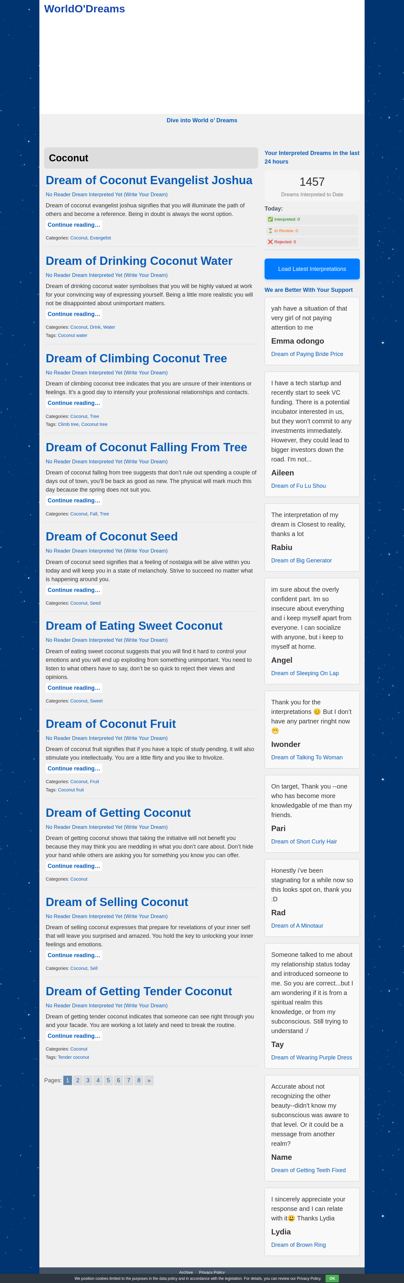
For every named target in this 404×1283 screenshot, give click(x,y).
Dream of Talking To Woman (307, 757)
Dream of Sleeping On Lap (305, 673)
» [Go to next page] (149, 1080)
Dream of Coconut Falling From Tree (146, 447)
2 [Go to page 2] (77, 1080)
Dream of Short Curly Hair (304, 841)
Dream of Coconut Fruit (111, 723)
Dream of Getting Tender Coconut (139, 991)
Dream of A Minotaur (297, 926)
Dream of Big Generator (301, 560)
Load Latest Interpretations (312, 269)
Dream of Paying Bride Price (307, 354)
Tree (94, 416)
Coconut (79, 237)
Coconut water (72, 335)
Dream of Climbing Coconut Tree (136, 358)
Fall (93, 513)
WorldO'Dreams (84, 9)
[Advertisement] (202, 66)
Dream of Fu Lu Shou (298, 486)
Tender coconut (73, 1057)
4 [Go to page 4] (98, 1080)
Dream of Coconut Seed (112, 536)
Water (109, 327)
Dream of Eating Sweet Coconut (134, 625)
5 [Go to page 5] (108, 1080)
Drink (95, 327)
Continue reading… (74, 225)
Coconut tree (94, 424)
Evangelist (100, 237)
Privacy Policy (212, 1272)
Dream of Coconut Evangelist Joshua (149, 180)
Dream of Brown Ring (298, 1245)
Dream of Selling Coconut (117, 902)
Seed (95, 603)
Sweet (96, 700)
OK (332, 1278)
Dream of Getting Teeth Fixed (308, 1170)
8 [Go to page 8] (138, 1080)
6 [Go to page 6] (118, 1080)
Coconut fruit (71, 789)
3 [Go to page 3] (88, 1080)
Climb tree (68, 424)
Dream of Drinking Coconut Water (139, 260)
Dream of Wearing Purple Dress (311, 1057)
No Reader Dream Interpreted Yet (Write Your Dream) (107, 194)
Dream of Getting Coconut (118, 812)
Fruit (94, 781)
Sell (94, 968)
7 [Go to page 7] (128, 1080)
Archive (186, 1272)
